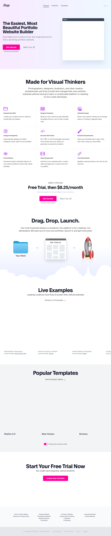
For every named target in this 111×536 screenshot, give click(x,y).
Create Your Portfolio (56, 478)
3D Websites (44, 520)
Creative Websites (90, 516)
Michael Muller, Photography (13, 351)
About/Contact (57, 531)
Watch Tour (29, 47)
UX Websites (67, 520)
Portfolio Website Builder (20, 29)
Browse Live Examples (55, 300)
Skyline (51, 353)
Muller (85, 353)
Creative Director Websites (67, 516)
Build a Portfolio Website (21, 514)
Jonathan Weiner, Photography (82, 351)
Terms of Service (69, 531)
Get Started (11, 47)
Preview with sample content (58, 444)
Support (85, 531)
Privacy (78, 531)
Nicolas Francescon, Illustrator (47, 351)
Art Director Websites (67, 514)
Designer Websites (44, 514)
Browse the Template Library (21, 516)
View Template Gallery (55, 379)
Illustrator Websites (44, 518)
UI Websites (67, 518)
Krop (6, 5)
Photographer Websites (44, 516)
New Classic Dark (20, 353)
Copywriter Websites (90, 514)
